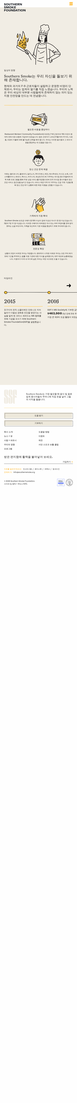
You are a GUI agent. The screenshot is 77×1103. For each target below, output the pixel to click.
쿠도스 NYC (22, 484)
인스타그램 (27, 469)
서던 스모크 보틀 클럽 (49, 444)
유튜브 (47, 469)
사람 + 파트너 (10, 440)
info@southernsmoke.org (24, 472)
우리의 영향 (9, 444)
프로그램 (8, 448)
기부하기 (39, 423)
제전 (41, 440)
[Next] (69, 286)
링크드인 (56, 469)
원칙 (14, 484)
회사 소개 (8, 432)
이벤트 (42, 436)
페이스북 (38, 469)
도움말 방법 (44, 432)
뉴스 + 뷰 (8, 436)
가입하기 (67, 462)
